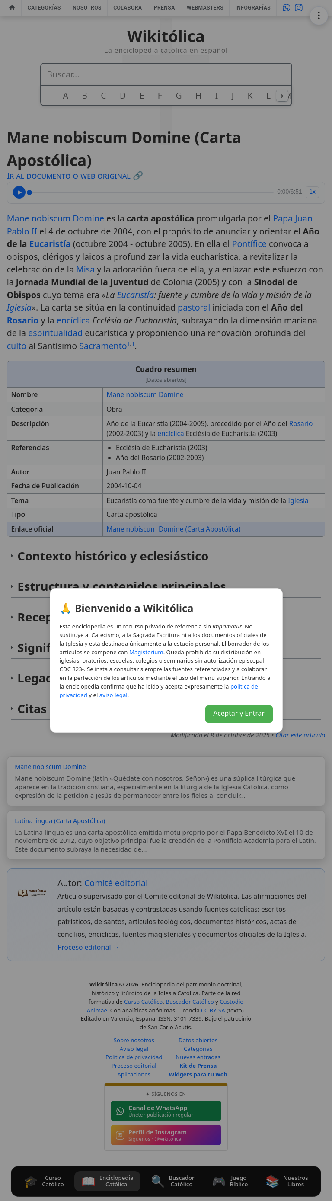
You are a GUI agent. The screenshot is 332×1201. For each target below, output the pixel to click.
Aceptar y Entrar (239, 713)
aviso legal (113, 695)
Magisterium (146, 652)
